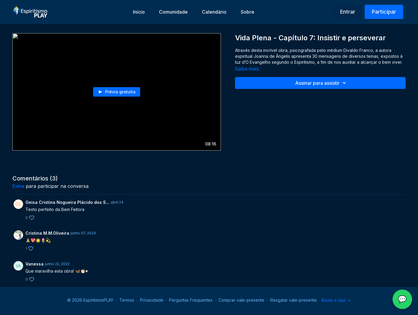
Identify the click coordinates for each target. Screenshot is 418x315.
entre (18, 186)
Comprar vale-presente (241, 300)
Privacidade (151, 300)
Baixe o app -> (336, 300)
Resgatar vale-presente (293, 300)
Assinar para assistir (321, 83)
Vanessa (34, 263)
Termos (126, 300)
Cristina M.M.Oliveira (47, 233)
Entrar (347, 12)
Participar (384, 12)
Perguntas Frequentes (191, 300)
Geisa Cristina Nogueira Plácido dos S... (67, 202)
